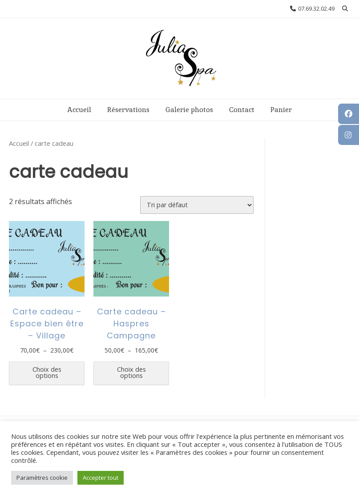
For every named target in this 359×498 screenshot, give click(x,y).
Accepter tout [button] (100, 478)
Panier (281, 109)
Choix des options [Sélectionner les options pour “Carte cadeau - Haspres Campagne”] (131, 372)
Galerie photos (189, 109)
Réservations (128, 109)
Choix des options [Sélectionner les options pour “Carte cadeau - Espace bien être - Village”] (46, 372)
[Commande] (197, 205)
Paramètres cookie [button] (42, 478)
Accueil (79, 109)
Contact (241, 109)
